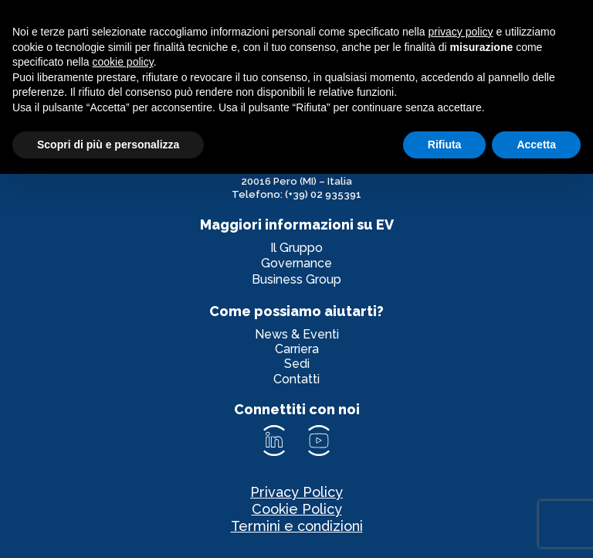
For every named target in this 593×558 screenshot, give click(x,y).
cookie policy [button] (123, 62)
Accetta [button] (536, 144)
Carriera (297, 349)
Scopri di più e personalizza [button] (108, 144)
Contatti (296, 379)
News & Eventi (297, 334)
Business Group (296, 279)
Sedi (297, 363)
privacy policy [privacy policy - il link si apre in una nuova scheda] (461, 32)
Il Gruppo (296, 247)
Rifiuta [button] (445, 144)
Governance (296, 263)
